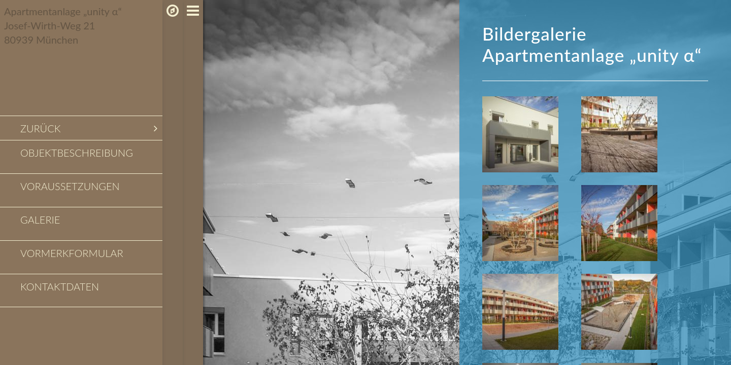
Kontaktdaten (59, 286)
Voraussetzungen (70, 186)
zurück (88, 128)
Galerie (40, 219)
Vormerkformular (71, 253)
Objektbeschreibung (76, 153)
